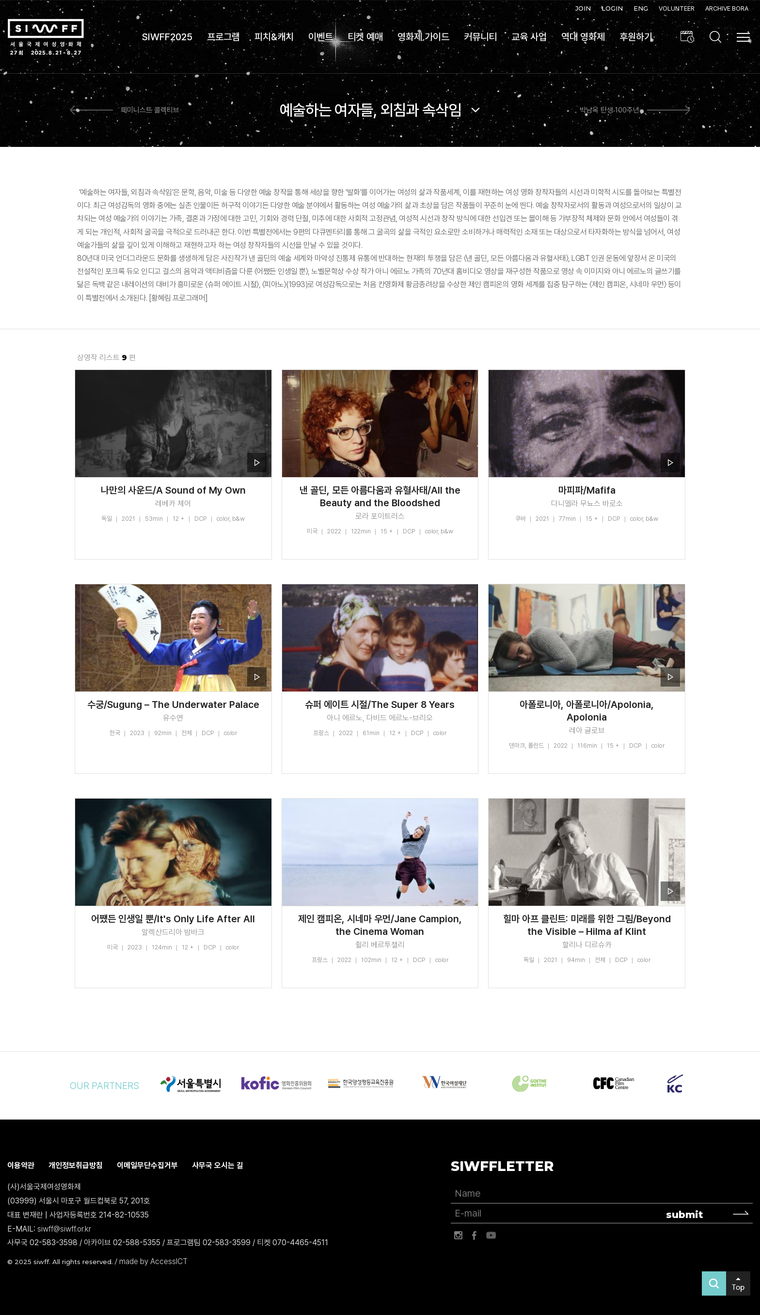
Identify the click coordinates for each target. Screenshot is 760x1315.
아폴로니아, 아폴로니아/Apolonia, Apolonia (587, 711)
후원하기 (635, 37)
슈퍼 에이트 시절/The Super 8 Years (380, 704)
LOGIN (612, 8)
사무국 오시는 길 (217, 1165)
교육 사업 (529, 37)
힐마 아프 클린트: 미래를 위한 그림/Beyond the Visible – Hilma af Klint (587, 925)
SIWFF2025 (167, 37)
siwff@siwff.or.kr (64, 1229)
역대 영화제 (583, 37)
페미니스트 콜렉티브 (150, 110)
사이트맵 (743, 37)
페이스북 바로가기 (474, 1235)
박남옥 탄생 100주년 (609, 110)
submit (684, 1214)
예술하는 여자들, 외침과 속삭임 (370, 110)
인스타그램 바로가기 (458, 1235)
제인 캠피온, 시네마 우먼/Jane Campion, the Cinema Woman (380, 925)
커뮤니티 (480, 37)
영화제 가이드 (423, 37)
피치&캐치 (274, 37)
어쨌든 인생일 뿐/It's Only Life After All (173, 919)
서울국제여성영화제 (45, 36)
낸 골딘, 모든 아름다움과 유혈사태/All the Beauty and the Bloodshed (380, 496)
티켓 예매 (365, 37)
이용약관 (20, 1165)
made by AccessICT (153, 1261)
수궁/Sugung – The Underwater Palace (173, 704)
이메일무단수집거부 (147, 1165)
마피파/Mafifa (587, 490)
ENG (640, 8)
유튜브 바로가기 (491, 1235)
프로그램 (223, 37)
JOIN (583, 8)
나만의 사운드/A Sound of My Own (173, 490)
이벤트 (320, 37)
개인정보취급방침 (75, 1165)
